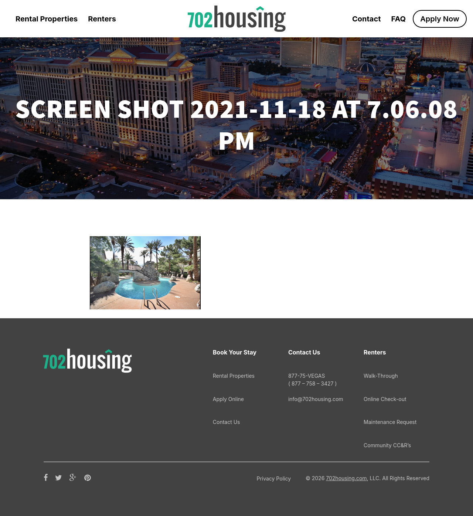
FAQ (398, 18)
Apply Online (228, 399)
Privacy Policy (273, 478)
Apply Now (439, 18)
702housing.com (346, 478)
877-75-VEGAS (316, 380)
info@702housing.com (315, 399)
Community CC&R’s (387, 445)
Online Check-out (385, 399)
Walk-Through (381, 376)
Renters (102, 18)
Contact (366, 18)
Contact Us (226, 422)
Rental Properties (47, 18)
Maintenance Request (390, 422)
